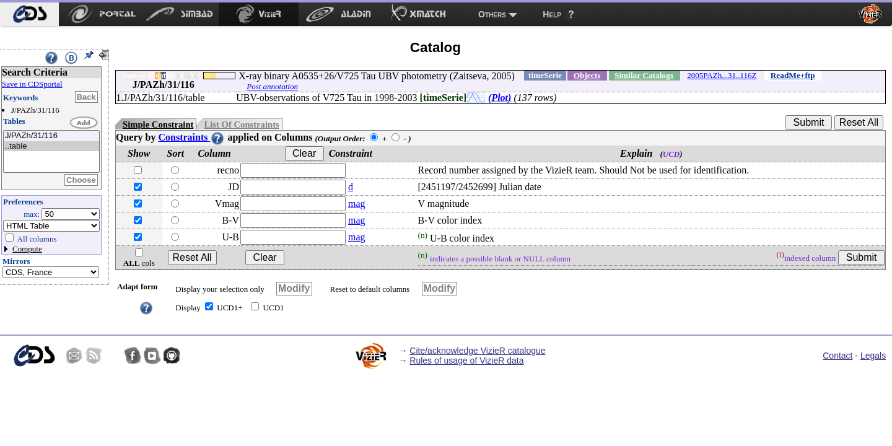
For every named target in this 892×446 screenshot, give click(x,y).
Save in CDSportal (32, 84)
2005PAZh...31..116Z (721, 75)
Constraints (191, 137)
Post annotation (272, 86)
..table (51, 146)
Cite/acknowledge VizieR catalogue (477, 351)
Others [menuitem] (492, 14)
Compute (27, 248)
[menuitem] (29, 14)
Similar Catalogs (643, 75)
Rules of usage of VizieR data (466, 360)
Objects (587, 75)
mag (356, 203)
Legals (873, 356)
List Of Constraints (241, 124)
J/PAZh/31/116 (51, 136)
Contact (837, 356)
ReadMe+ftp (793, 75)
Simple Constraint (158, 124)
